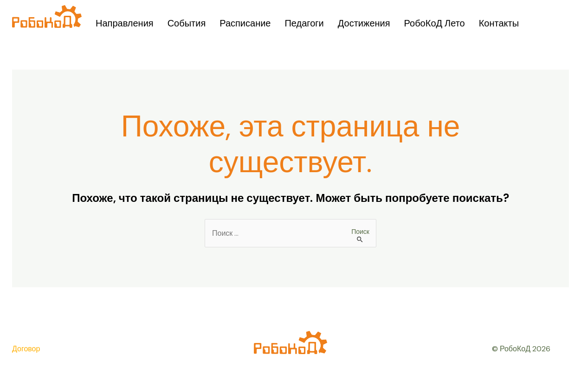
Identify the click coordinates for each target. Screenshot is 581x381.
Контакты (499, 23)
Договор (26, 349)
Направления (125, 23)
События (187, 23)
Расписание (245, 23)
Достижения (364, 23)
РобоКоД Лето (434, 23)
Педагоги (303, 23)
